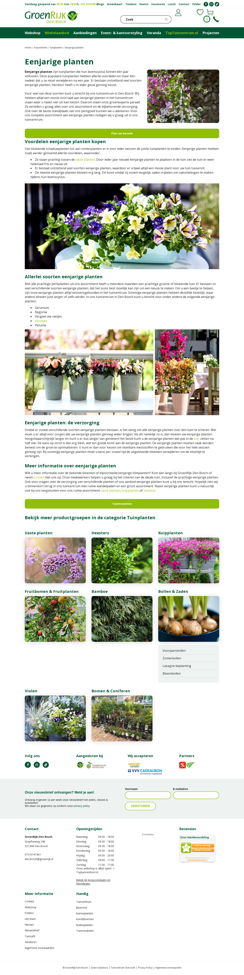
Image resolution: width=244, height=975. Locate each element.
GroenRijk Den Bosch (38, 837)
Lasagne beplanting (177, 666)
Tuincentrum (84, 902)
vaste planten (85, 159)
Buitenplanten (84, 925)
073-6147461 (33, 854)
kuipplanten (130, 490)
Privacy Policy (145, 967)
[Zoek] (146, 19)
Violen (31, 690)
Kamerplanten (84, 913)
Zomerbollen (172, 658)
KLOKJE (206, 19)
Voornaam (131, 788)
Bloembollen (172, 673)
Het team (30, 919)
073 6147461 (89, 4)
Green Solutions (99, 967)
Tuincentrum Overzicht (123, 967)
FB (28, 765)
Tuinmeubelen (122, 504)
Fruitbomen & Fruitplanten (52, 591)
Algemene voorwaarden (39, 948)
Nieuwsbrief (32, 930)
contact (39, 477)
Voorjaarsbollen (174, 650)
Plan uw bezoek (122, 133)
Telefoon (216, 19)
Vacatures (31, 942)
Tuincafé (30, 936)
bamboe (149, 490)
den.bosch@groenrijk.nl (39, 859)
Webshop (30, 907)
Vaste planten (39, 532)
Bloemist (81, 907)
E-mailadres (180, 788)
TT (46, 765)
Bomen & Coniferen (111, 690)
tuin (196, 439)
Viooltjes (41, 321)
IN (37, 765)
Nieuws (29, 924)
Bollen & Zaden (173, 591)
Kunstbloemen (85, 919)
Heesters (100, 532)
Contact (29, 901)
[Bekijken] (197, 19)
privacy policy (82, 805)
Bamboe (100, 591)
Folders (29, 913)
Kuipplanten (170, 532)
